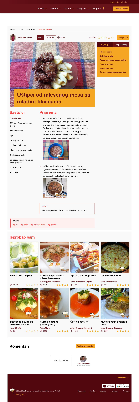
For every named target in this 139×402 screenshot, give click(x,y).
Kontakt (57, 391)
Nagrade (97, 8)
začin (26, 225)
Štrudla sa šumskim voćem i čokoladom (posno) (113, 72)
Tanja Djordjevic (83, 363)
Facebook (81, 391)
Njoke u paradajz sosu (84, 264)
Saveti (67, 8)
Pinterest (126, 391)
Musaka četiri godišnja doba (115, 310)
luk (17, 225)
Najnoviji (104, 45)
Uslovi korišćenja (40, 391)
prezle (53, 225)
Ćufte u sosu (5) (84, 310)
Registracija (115, 2)
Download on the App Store (108, 386)
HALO (24, 395)
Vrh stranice (122, 378)
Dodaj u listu (123, 37)
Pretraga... (107, 8)
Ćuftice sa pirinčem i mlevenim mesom (54, 264)
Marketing (50, 391)
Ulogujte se (125, 2)
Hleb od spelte (106, 52)
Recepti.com (22, 8)
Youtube (103, 391)
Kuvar (41, 8)
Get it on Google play (122, 386)
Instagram (114, 391)
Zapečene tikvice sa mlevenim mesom (24, 310)
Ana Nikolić (27, 38)
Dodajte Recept (121, 9)
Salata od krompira (24, 264)
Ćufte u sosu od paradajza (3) (54, 310)
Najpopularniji (121, 45)
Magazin (81, 8)
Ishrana (54, 8)
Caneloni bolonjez (115, 264)
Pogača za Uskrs (107, 68)
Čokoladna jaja (106, 56)
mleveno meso (39, 225)
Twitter (92, 391)
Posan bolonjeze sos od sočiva (113, 60)
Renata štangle (106, 64)
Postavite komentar (85, 346)
